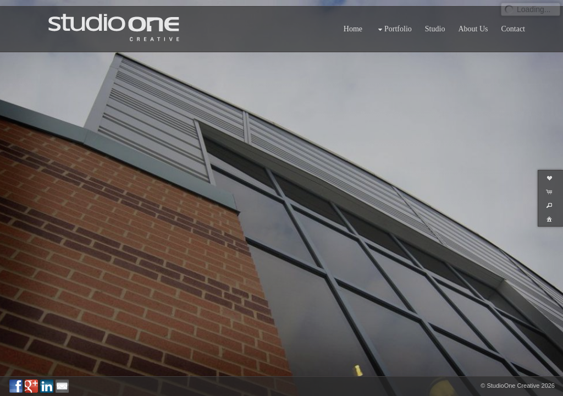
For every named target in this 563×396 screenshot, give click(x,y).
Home (353, 23)
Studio (435, 23)
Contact (513, 23)
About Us (473, 23)
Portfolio (394, 23)
